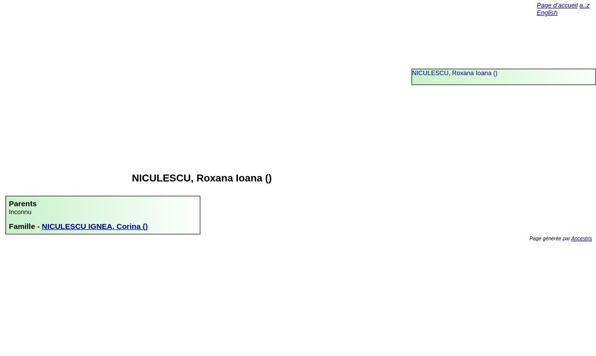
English (547, 12)
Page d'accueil (557, 5)
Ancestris (581, 238)
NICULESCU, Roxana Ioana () (455, 73)
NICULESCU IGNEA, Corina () (95, 226)
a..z (585, 5)
